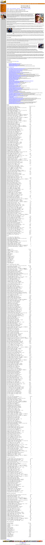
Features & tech (2, 9)
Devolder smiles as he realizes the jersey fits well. (14, 82)
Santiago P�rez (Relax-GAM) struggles (13, 85)
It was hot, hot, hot (11, 92)
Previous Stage (26, 8)
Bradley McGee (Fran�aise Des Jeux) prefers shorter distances (16, 95)
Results (1, 6)
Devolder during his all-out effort (12, 63)
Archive (22, 542)
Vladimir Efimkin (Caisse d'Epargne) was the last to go (15, 76)
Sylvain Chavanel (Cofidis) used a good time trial (14, 72)
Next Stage (29, 8)
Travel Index (25, 542)
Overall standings (14, 8)
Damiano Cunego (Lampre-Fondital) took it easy (14, 84)
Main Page (8, 8)
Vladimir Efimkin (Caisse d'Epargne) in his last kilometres (15, 89)
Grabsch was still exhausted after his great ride (14, 64)
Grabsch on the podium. (12, 80)
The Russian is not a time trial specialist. (13, 79)
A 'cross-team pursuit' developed (12, 97)
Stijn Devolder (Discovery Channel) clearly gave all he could (16, 102)
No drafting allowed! (11, 96)
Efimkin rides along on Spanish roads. (13, 90)
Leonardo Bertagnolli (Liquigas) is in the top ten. (14, 71)
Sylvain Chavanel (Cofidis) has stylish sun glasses (15, 100)
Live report (22, 8)
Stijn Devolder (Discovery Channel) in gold (14, 65)
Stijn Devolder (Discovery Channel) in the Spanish (15, 74)
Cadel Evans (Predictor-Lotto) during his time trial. (15, 101)
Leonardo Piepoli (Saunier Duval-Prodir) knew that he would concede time (17, 75)
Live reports (2, 7)
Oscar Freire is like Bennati (12, 86)
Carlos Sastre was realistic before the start (14, 78)
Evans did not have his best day (12, 73)
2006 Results (2, 11)
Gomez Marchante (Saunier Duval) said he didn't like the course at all (17, 68)
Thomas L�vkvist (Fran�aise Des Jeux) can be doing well (16, 93)
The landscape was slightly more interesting (14, 91)
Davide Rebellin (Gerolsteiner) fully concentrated (14, 94)
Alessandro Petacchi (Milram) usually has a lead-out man (15, 99)
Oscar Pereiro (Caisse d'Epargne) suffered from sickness (15, 70)
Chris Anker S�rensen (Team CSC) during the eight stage (15, 69)
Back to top (8, 539)
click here (17, 61)
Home (1, 4)
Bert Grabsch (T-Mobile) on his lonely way (14, 77)
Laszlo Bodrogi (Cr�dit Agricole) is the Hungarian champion (16, 98)
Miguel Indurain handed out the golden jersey (14, 81)
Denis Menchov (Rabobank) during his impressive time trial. (16, 88)
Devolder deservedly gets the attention (13, 83)
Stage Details (18, 8)
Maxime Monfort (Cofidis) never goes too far (14, 103)
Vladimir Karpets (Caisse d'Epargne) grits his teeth (15, 87)
